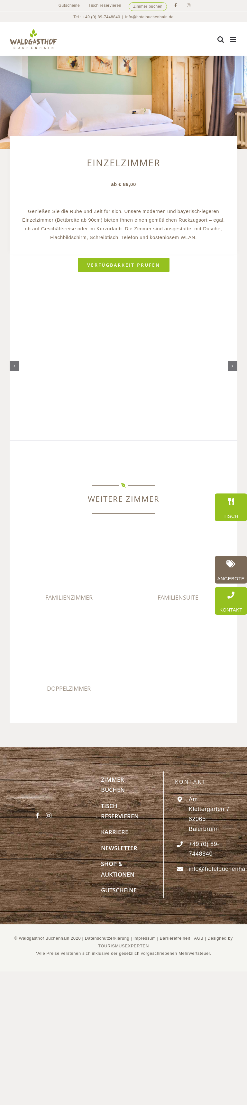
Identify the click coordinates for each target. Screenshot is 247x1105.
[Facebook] (38, 815)
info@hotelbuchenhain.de (149, 17)
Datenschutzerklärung (107, 938)
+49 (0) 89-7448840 (204, 849)
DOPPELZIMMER (69, 688)
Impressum (145, 938)
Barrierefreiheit (175, 938)
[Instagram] (49, 815)
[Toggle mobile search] (220, 39)
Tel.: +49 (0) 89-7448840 (96, 17)
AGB (198, 938)
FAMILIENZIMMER (69, 597)
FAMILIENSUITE (178, 597)
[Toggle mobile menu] (233, 39)
